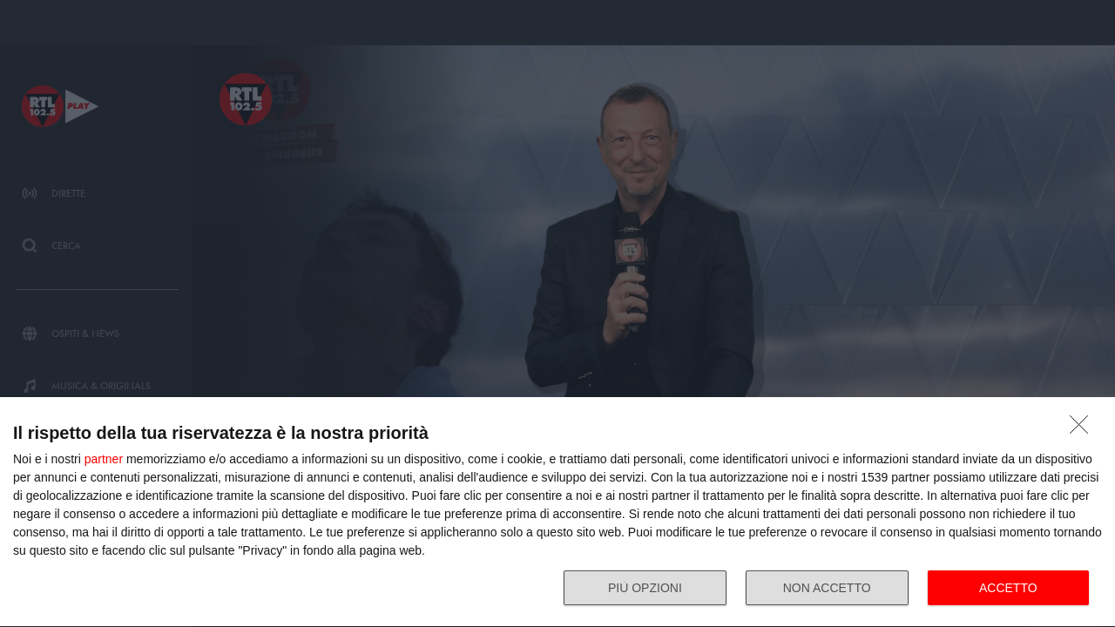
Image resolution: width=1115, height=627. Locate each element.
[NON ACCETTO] (1084, 429)
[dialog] (557, 512)
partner (103, 459)
